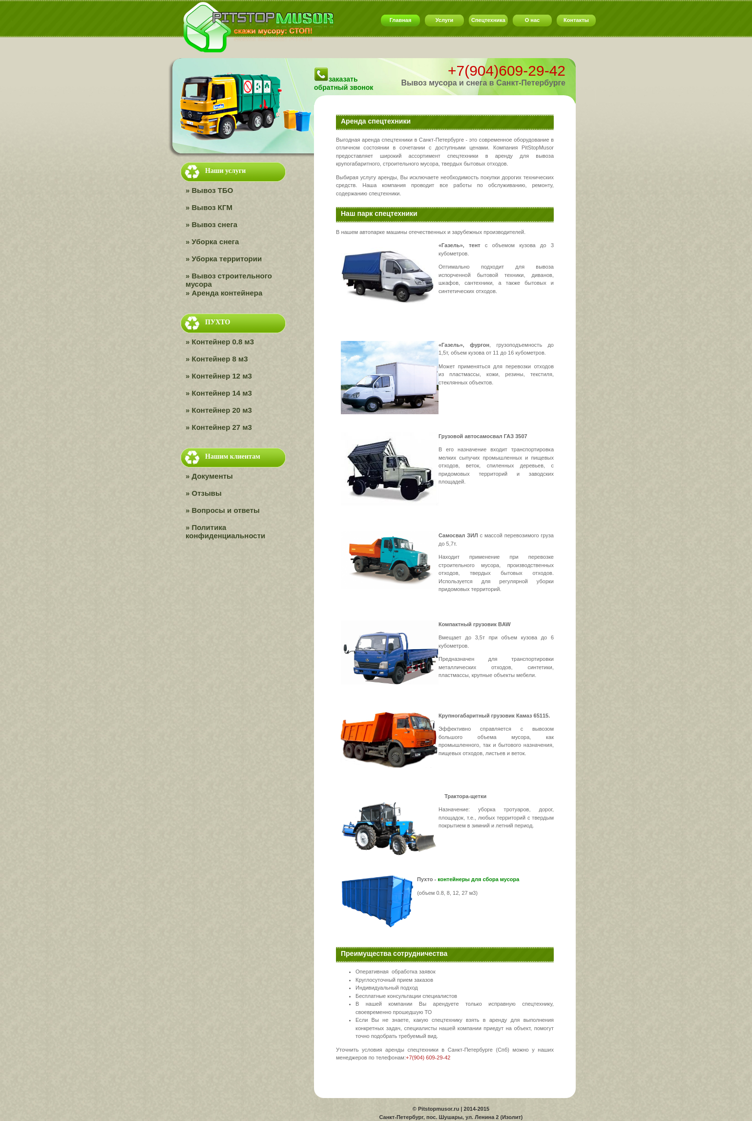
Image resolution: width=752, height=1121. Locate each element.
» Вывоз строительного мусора (229, 280)
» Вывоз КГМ (209, 208)
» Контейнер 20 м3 (219, 410)
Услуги (445, 20)
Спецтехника (488, 20)
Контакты (576, 20)
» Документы (209, 476)
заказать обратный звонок (343, 83)
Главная (401, 20)
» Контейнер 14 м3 (219, 393)
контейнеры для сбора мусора (478, 879)
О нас (532, 20)
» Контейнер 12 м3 (219, 376)
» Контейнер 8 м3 (217, 359)
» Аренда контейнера (224, 293)
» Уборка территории (224, 259)
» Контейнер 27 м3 (219, 427)
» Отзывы (204, 493)
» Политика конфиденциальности (225, 532)
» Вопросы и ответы (223, 510)
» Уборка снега (212, 242)
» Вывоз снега (211, 225)
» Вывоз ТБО (209, 190)
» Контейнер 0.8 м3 (220, 342)
